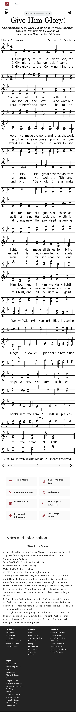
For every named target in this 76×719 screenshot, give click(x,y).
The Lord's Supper (12, 675)
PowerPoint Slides (23, 492)
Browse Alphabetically (13, 641)
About (30, 632)
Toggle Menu (21, 479)
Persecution (10, 678)
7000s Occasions (57, 652)
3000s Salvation (56, 641)
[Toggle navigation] (69, 4)
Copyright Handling (35, 638)
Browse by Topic (12, 646)
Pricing (30, 643)
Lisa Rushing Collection (14, 683)
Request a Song (33, 646)
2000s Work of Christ (58, 638)
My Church (10, 638)
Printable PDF (21, 501)
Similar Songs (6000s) (53, 515)
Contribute (32, 652)
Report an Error (33, 649)
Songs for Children (12, 680)
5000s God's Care (57, 646)
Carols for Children (12, 700)
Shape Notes (10, 705)
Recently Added (11, 664)
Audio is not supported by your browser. (38, 13)
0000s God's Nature (58, 632)
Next (60, 465)
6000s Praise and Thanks (59, 649)
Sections (54, 629)
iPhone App (10, 632)
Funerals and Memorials (14, 686)
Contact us (32, 655)
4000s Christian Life (58, 643)
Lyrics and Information (20, 515)
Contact (31, 629)
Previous (10, 465)
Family (8, 691)
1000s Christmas (56, 635)
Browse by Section (12, 643)
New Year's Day (11, 703)
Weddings (9, 689)
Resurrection (10, 672)
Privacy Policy (33, 635)
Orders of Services (34, 641)
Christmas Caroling (12, 697)
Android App (10, 635)
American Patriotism (13, 694)
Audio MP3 (53, 492)
